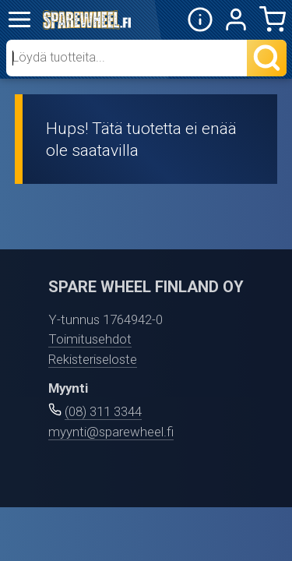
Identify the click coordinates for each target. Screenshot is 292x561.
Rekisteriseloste (92, 359)
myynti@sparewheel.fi (111, 431)
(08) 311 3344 (103, 411)
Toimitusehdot (90, 339)
